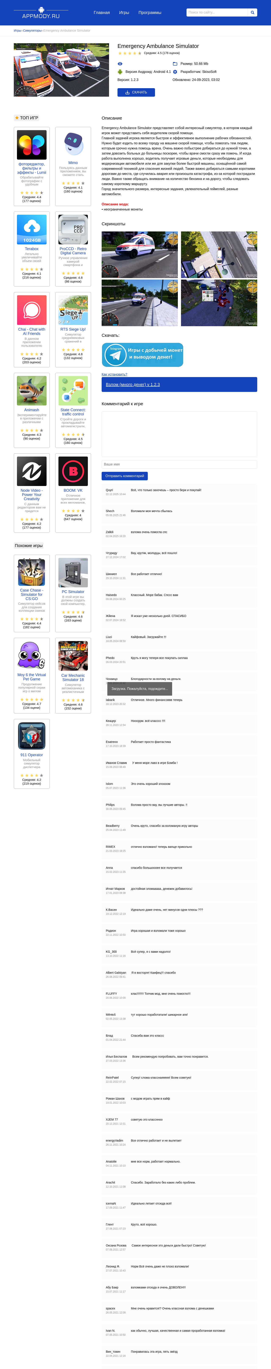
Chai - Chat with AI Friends (31, 331)
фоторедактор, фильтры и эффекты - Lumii (31, 168)
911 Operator (32, 755)
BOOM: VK (73, 491)
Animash (31, 410)
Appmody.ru (41, 12)
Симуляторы (32, 30)
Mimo (73, 163)
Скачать (136, 92)
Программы (149, 12)
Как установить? (114, 374)
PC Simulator (73, 592)
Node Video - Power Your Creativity (32, 495)
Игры (124, 12)
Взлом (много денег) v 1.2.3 (133, 384)
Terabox (32, 249)
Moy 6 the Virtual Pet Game (31, 677)
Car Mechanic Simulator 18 (73, 678)
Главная (102, 12)
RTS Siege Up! (73, 329)
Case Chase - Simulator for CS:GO (31, 594)
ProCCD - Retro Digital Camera (73, 251)
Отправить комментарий (124, 476)
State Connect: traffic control (73, 412)
